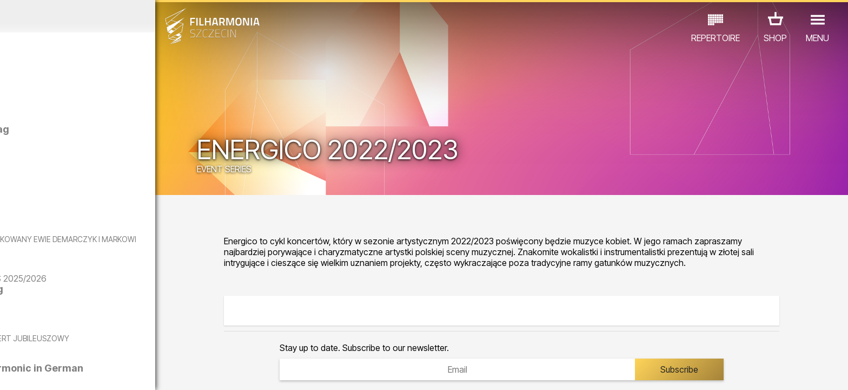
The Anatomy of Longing (128, 309)
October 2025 (110, 16)
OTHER (182, 342)
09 (150, 371)
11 (185, 371)
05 (82, 371)
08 (133, 371)
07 (116, 371)
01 (13, 371)
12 (202, 371)
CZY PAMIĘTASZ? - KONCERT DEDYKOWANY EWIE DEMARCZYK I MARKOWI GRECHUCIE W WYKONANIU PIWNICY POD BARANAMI (114, 248)
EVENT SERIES (285, 170)
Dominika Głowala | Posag (131, 129)
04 (64, 371)
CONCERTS (41, 342)
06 (99, 371)
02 (30, 371)
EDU (84, 342)
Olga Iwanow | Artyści (121, 190)
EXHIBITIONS (130, 342)
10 (167, 371)
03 (47, 371)
